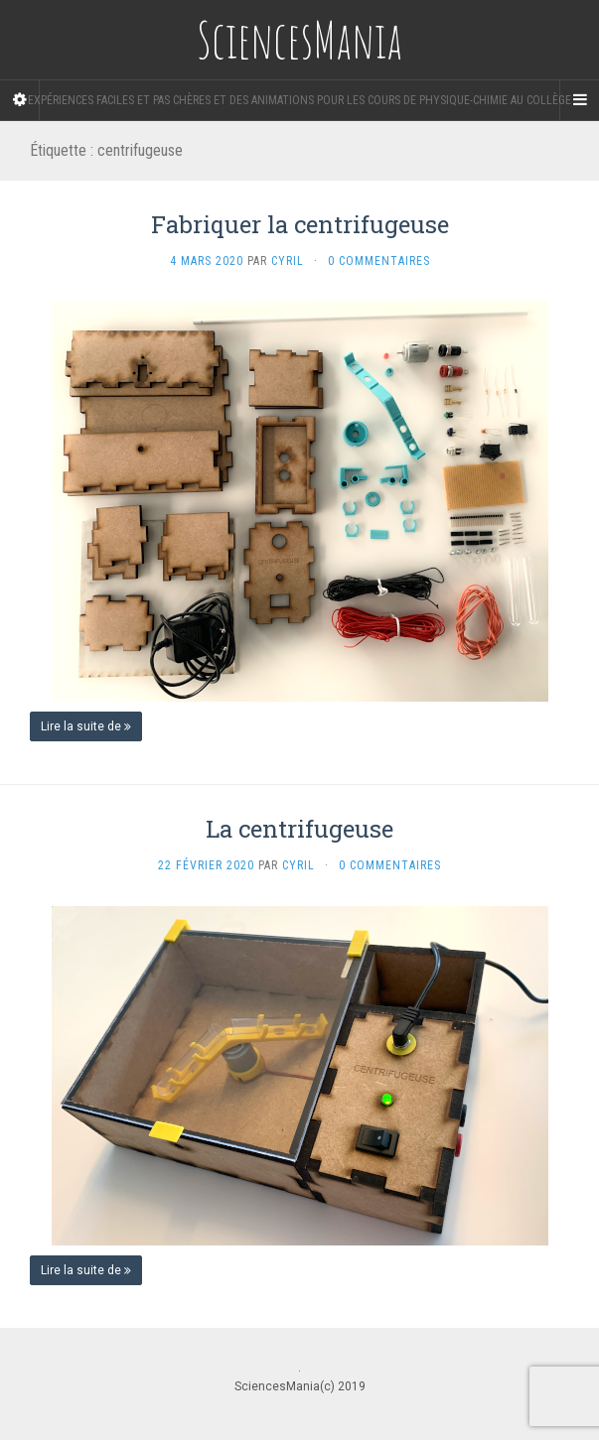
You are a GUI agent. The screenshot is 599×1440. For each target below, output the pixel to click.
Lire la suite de (86, 726)
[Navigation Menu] (579, 100)
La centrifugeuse (299, 829)
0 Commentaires (379, 261)
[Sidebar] (20, 100)
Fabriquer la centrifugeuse (300, 224)
